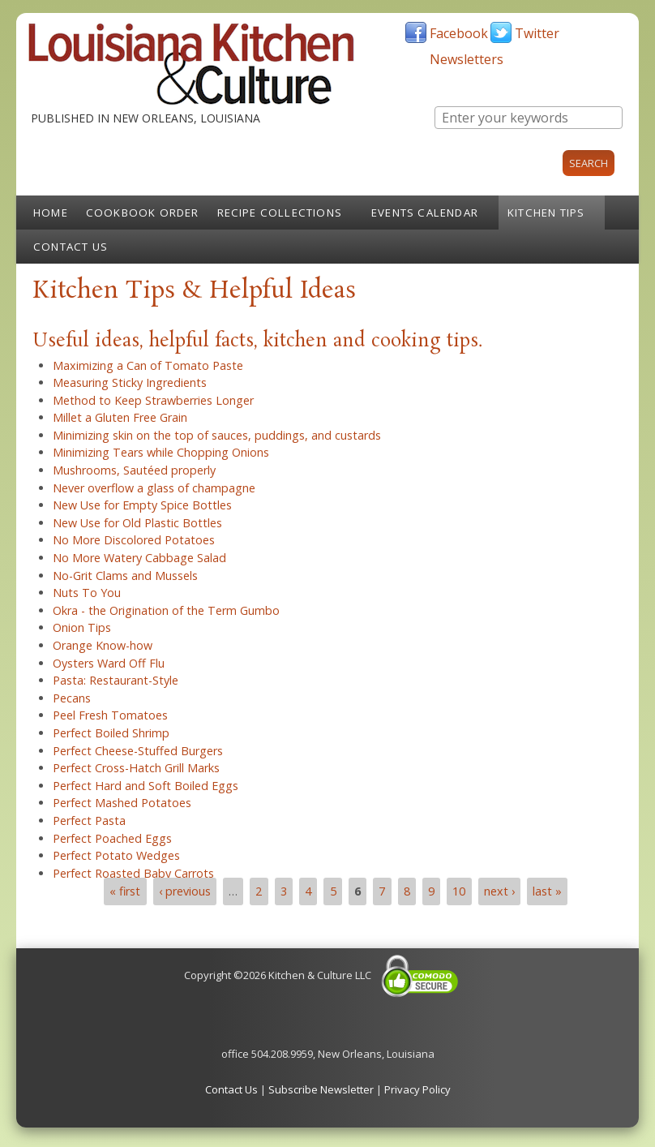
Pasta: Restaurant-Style (115, 680)
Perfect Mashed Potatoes (122, 802)
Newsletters (466, 59)
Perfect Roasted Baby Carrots (133, 873)
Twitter (537, 33)
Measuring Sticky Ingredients (130, 382)
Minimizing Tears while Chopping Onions (161, 452)
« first (124, 891)
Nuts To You (87, 592)
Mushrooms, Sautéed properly (134, 470)
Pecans (72, 698)
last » (547, 891)
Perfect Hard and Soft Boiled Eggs (145, 785)
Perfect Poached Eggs (112, 838)
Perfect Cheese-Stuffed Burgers (138, 750)
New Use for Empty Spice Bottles (142, 505)
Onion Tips (82, 627)
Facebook (459, 33)
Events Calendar (424, 212)
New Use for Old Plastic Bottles (137, 523)
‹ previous (185, 891)
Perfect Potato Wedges (116, 855)
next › (499, 891)
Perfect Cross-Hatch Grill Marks (136, 767)
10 (458, 891)
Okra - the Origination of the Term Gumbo (166, 610)
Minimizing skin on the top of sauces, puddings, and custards (217, 435)
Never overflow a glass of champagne (154, 488)
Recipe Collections (280, 212)
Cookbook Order (142, 212)
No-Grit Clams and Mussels (125, 575)
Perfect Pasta (89, 820)
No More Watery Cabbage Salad (139, 557)
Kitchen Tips (545, 212)
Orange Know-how (102, 645)
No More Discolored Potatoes (134, 540)
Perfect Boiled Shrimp (111, 733)
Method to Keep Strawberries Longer (153, 400)
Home (50, 212)
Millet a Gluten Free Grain (120, 417)
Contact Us (70, 246)
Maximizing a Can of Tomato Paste (148, 365)
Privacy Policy (417, 1089)
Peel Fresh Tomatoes (110, 715)
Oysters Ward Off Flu (109, 663)
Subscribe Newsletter (321, 1089)
